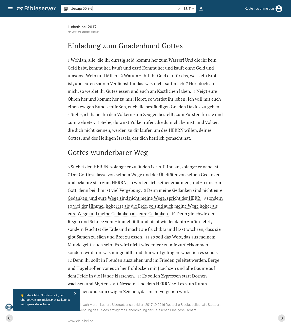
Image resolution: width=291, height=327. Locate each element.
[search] (124, 8)
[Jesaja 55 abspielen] (248, 223)
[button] (10, 8)
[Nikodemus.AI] (9, 307)
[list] (248, 156)
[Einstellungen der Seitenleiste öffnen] (278, 33)
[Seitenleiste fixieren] (202, 20)
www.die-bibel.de (35, 321)
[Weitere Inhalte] (248, 85)
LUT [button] (190, 8)
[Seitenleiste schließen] (202, 175)
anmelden (233, 55)
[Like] (211, 33)
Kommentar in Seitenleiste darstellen (242, 138)
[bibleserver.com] (36, 9)
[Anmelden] (279, 9)
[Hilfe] (284, 33)
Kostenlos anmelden (259, 9)
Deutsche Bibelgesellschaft (40, 31)
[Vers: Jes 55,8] (238, 24)
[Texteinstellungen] (201, 9)
